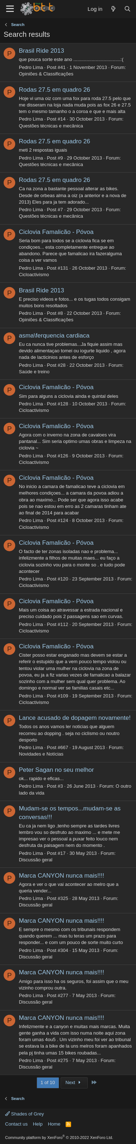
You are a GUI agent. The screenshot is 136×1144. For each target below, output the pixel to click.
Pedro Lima (31, 67)
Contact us (16, 1124)
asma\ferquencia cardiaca (54, 335)
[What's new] (113, 9)
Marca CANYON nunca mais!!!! (61, 875)
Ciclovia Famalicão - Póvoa (56, 232)
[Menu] (9, 9)
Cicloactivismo (34, 274)
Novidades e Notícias (41, 754)
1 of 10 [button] (48, 1082)
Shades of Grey (24, 1114)
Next (74, 1082)
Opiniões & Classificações (46, 74)
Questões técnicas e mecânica (51, 126)
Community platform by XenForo (59, 1137)
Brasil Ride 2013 (41, 50)
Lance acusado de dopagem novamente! (75, 717)
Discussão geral (36, 859)
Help (38, 1124)
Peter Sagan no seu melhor (56, 769)
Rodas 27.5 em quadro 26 (54, 89)
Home (54, 1124)
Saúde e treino (34, 371)
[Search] (127, 9)
